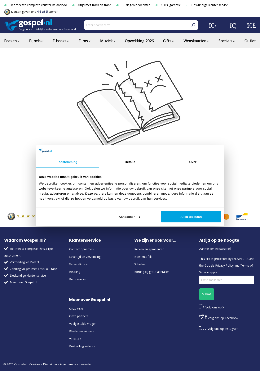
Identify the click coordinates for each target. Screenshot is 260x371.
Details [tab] (130, 162)
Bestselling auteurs (82, 346)
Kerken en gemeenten (149, 249)
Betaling (74, 272)
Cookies (34, 364)
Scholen (139, 264)
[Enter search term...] (136, 25)
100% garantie (168, 5)
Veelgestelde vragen (82, 324)
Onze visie (76, 309)
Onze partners (78, 316)
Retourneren (77, 279)
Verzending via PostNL (25, 262)
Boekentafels (143, 257)
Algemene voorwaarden (76, 364)
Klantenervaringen (81, 331)
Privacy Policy (224, 265)
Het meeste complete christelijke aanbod (36, 5)
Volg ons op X (211, 307)
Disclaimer (50, 364)
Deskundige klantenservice (207, 5)
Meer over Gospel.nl (23, 282)
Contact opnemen (81, 249)
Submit (206, 294)
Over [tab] (193, 162)
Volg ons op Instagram (218, 329)
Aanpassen (129, 216)
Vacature (75, 339)
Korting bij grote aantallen (151, 272)
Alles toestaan (191, 216)
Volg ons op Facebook (218, 318)
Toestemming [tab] (67, 162)
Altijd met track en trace (92, 5)
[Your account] (212, 25)
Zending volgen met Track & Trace (33, 269)
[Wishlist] (233, 25)
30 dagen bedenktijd (133, 5)
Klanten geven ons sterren (31, 12)
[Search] (193, 25)
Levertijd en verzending (85, 257)
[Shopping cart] (251, 25)
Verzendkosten (79, 264)
